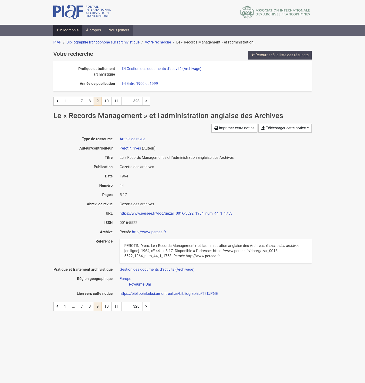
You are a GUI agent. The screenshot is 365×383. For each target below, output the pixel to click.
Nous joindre (118, 30)
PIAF (57, 42)
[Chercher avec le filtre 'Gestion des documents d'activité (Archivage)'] (157, 269)
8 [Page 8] (90, 101)
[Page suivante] (146, 101)
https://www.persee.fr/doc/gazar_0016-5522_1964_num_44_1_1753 (176, 213)
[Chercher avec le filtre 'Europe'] (125, 278)
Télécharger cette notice (283, 128)
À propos (93, 30)
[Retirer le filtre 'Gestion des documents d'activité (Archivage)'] (164, 69)
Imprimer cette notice (234, 128)
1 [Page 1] (65, 101)
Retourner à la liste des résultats (280, 55)
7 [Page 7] (82, 101)
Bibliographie (68, 30)
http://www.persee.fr (149, 232)
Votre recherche (158, 42)
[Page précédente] (57, 101)
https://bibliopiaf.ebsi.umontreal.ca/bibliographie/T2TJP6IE (169, 293)
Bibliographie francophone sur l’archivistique (102, 42)
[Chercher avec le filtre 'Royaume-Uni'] (140, 284)
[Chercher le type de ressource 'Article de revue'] (132, 139)
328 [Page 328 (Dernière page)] (136, 101)
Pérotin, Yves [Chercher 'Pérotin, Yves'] (130, 148)
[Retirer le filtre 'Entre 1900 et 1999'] (142, 83)
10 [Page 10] (107, 101)
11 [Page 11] (117, 101)
